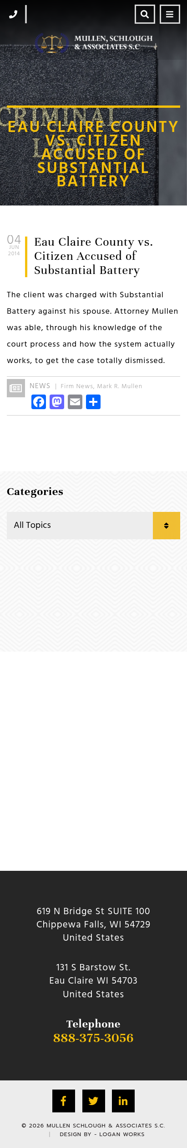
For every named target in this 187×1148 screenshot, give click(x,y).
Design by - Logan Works (102, 1134)
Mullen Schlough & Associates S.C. (106, 1126)
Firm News (77, 386)
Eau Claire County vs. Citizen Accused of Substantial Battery (93, 256)
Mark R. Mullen (119, 386)
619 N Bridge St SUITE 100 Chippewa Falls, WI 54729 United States (93, 925)
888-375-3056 (93, 1038)
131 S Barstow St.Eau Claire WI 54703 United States (93, 981)
